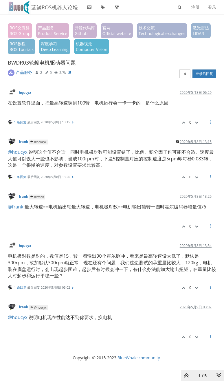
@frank (37, 197)
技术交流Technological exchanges (162, 30)
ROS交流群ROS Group (20, 30)
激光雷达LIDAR (201, 30)
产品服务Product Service (52, 30)
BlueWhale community (138, 357)
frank (23, 141)
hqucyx (25, 92)
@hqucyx (38, 142)
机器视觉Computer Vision (91, 46)
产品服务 (24, 72)
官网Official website (116, 30)
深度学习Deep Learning (54, 46)
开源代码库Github (85, 30)
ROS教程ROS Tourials (22, 46)
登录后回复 (204, 73)
